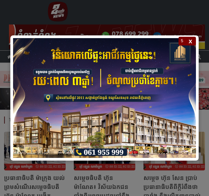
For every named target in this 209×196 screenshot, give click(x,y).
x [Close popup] (190, 41)
